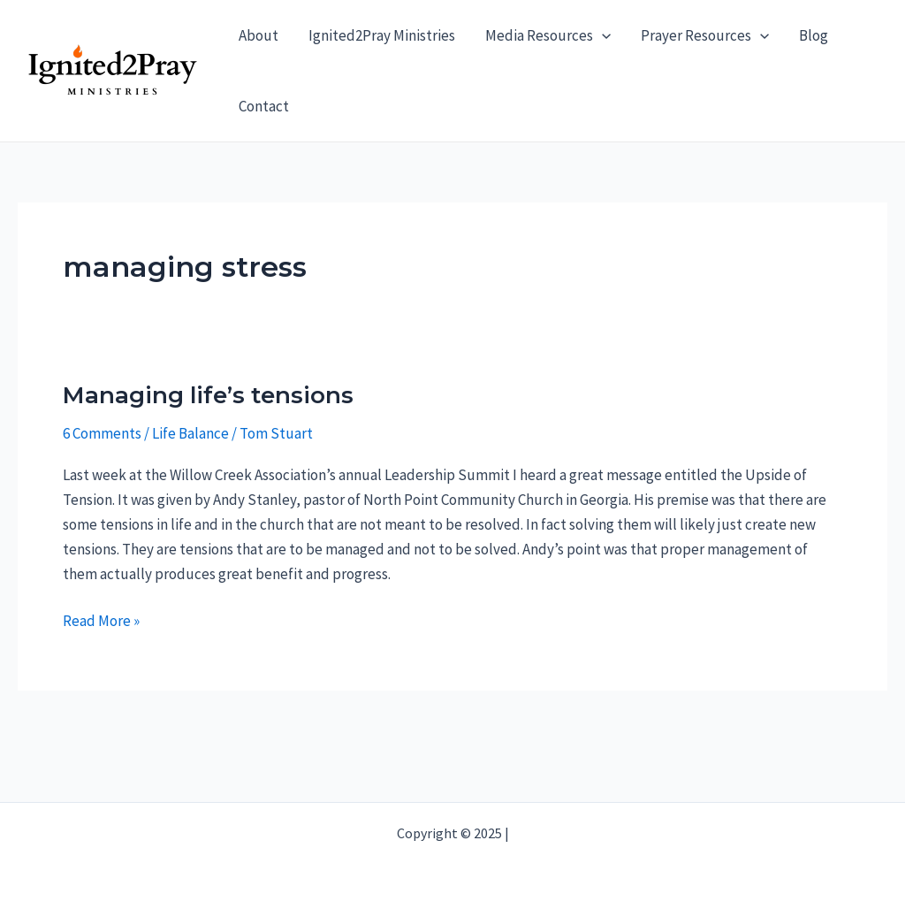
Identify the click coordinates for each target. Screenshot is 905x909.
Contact (264, 106)
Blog (813, 35)
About (258, 35)
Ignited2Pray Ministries (381, 35)
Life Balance (190, 433)
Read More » (101, 620)
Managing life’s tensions (208, 395)
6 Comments (102, 433)
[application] (602, 35)
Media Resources (548, 35)
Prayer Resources (705, 35)
